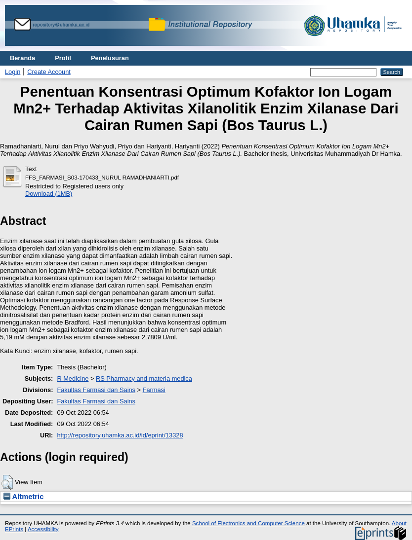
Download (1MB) (48, 193)
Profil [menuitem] (63, 58)
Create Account (49, 71)
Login (12, 71)
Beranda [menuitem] (22, 58)
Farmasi (154, 390)
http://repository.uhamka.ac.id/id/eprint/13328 (120, 435)
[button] (7, 482)
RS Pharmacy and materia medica (144, 378)
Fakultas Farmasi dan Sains (96, 390)
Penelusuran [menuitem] (110, 58)
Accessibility (43, 529)
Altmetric (23, 497)
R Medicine (72, 378)
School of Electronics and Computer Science (248, 523)
